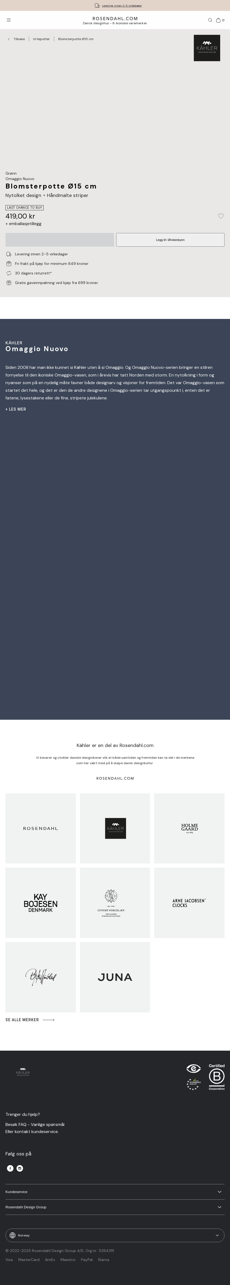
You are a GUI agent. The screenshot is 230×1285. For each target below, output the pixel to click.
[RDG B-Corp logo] (217, 1078)
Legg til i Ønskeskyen (170, 239)
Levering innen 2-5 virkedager (122, 5)
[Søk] (210, 20)
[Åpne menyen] (8, 20)
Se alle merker (30, 1020)
